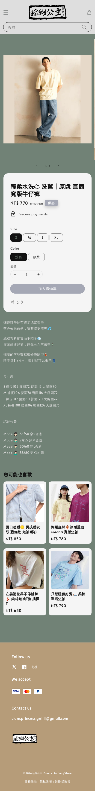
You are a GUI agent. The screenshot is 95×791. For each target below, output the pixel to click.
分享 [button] (17, 302)
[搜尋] (84, 26)
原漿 (36, 257)
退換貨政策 (63, 781)
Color (14, 248)
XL (56, 237)
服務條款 (30, 781)
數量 (13, 266)
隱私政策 (46, 781)
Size (13, 228)
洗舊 (18, 257)
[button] (6, 12)
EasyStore (65, 773)
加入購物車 (47, 288)
